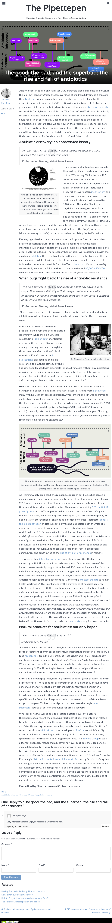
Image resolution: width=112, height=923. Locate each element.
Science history (46, 795)
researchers (31, 655)
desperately (76, 621)
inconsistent (98, 191)
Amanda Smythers (6, 96)
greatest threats (88, 579)
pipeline (79, 730)
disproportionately (97, 107)
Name (5, 865)
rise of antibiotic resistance (75, 552)
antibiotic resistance (10, 795)
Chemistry (23, 795)
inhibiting (36, 255)
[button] (108, 3)
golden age (41, 338)
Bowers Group (90, 738)
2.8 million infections (50, 558)
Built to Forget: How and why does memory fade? (24, 898)
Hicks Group (47, 730)
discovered (99, 390)
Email (42, 865)
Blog (3, 792)
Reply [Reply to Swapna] (106, 826)
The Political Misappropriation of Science (20, 902)
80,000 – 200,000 (95, 268)
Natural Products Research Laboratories (55, 759)
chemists (78, 264)
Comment (6, 844)
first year (30, 98)
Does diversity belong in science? (17, 895)
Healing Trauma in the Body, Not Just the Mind (23, 891)
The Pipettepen (56, 8)
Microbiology (33, 795)
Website (79, 865)
